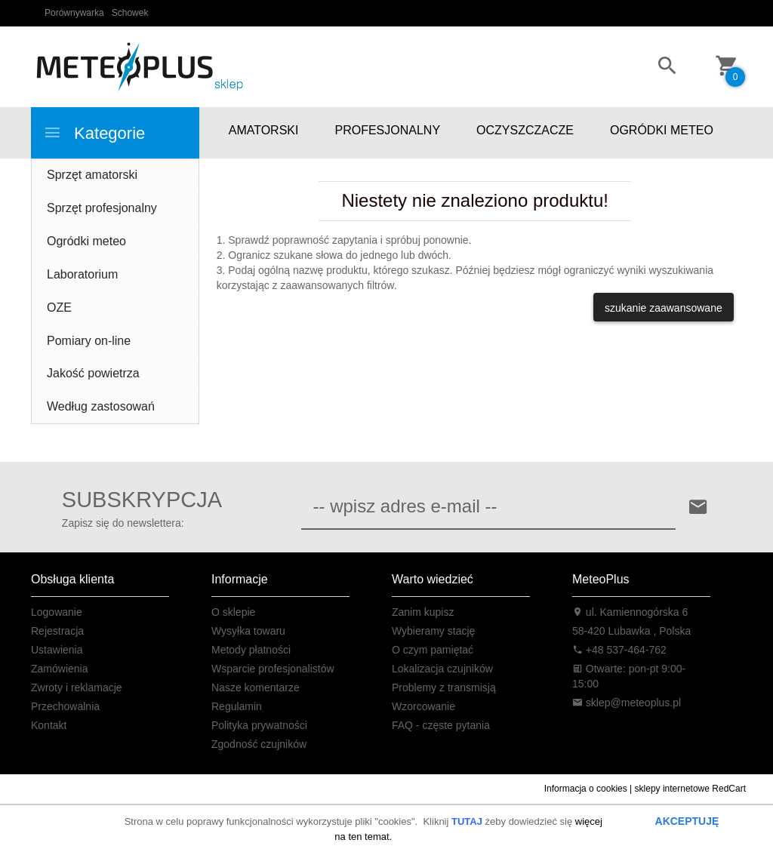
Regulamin (236, 706)
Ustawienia (56, 650)
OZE (59, 307)
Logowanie (56, 612)
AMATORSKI (264, 130)
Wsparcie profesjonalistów (272, 669)
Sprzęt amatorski (92, 174)
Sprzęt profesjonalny (102, 207)
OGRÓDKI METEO (661, 130)
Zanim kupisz (423, 612)
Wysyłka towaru (248, 631)
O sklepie (233, 612)
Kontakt (48, 725)
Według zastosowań (101, 406)
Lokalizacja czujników (442, 669)
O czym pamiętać (432, 650)
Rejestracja (57, 631)
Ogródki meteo (86, 241)
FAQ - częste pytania (441, 725)
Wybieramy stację (433, 631)
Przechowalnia (65, 706)
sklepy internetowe (672, 788)
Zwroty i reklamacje (76, 687)
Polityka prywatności (259, 725)
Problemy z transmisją (444, 687)
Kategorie (94, 133)
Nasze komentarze (255, 687)
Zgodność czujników (258, 744)
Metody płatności (251, 650)
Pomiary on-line (89, 340)
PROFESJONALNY (387, 130)
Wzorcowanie (423, 706)
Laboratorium (82, 274)
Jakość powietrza (93, 373)
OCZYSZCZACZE (525, 130)
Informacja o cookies (585, 788)
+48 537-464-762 (619, 650)
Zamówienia (59, 669)
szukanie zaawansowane (663, 308)
